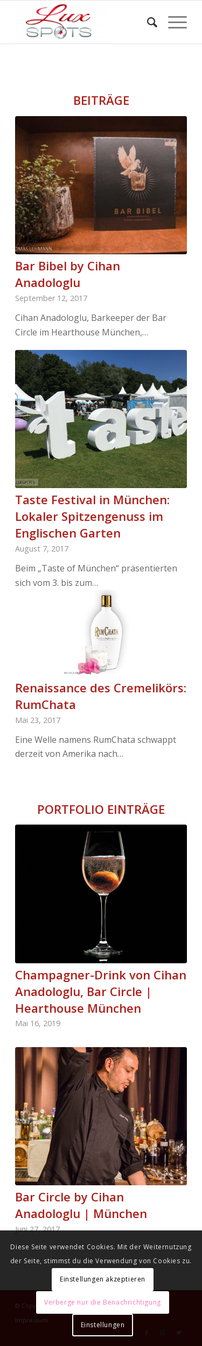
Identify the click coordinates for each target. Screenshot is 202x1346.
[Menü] (172, 22)
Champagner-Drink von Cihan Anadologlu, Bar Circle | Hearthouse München (100, 991)
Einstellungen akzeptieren (102, 1279)
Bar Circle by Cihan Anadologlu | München (81, 1205)
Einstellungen (103, 1324)
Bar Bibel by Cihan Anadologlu (67, 273)
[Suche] (146, 22)
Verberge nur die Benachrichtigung (102, 1302)
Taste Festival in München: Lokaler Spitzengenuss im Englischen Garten (92, 516)
